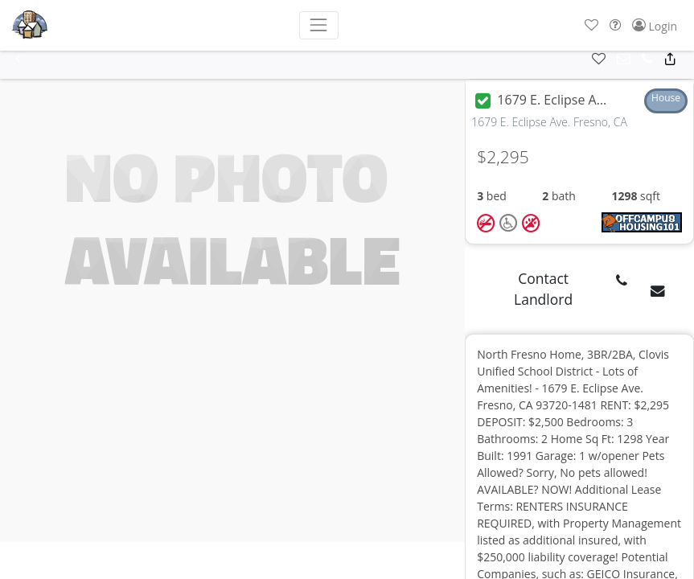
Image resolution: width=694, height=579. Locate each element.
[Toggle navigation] (319, 25)
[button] (591, 25)
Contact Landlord (543, 289)
